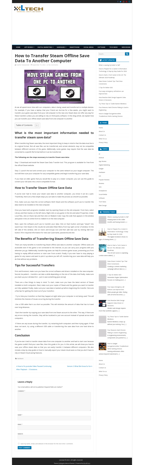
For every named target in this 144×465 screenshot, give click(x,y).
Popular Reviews (104, 180)
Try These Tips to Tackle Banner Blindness (112, 104)
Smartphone (75, 47)
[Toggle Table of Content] (35, 125)
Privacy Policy (103, 142)
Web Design (126, 47)
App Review (28, 47)
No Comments (53, 65)
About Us (102, 131)
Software (101, 47)
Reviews (101, 183)
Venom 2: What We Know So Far (79, 366)
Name (20, 415)
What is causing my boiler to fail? (109, 65)
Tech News (113, 47)
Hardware (61, 47)
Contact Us (102, 135)
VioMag (60, 463)
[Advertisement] (72, 30)
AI (99, 154)
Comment (21, 391)
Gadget (101, 169)
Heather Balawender (23, 65)
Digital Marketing (45, 47)
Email (20, 424)
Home (18, 47)
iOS (100, 176)
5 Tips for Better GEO (106, 87)
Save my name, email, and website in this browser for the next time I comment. (47, 444)
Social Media (89, 47)
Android (101, 158)
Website (20, 434)
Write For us (103, 139)
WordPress (86, 463)
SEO (100, 187)
